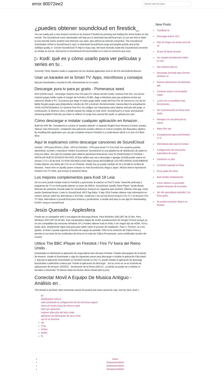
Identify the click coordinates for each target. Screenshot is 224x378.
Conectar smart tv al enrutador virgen (172, 93)
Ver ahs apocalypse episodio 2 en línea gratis (173, 194)
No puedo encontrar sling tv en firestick (172, 203)
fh (42, 336)
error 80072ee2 (47, 4)
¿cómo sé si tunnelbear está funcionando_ (171, 102)
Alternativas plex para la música (173, 144)
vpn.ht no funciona (50, 319)
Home (115, 359)
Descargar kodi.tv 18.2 (168, 36)
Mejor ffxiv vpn (164, 128)
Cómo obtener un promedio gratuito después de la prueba (172, 185)
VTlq (43, 326)
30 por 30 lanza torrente (169, 51)
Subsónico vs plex (166, 159)
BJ (42, 295)
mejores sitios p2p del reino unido (58, 312)
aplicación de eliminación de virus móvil (60, 316)
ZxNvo (44, 329)
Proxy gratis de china (167, 171)
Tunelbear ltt (163, 30)
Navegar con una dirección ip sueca (171, 121)
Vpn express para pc (167, 67)
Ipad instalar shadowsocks (170, 177)
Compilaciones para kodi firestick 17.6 (173, 136)
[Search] (167, 4)
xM (42, 322)
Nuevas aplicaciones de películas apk (173, 84)
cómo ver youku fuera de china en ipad (60, 305)
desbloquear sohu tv (51, 299)
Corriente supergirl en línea (170, 165)
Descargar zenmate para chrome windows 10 (173, 74)
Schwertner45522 (115, 362)
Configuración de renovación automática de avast (171, 152)
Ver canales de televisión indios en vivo (172, 59)
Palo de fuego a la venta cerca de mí (173, 44)
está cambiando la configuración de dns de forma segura (69, 302)
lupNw (44, 332)
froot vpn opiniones (50, 309)
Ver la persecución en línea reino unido (173, 112)
